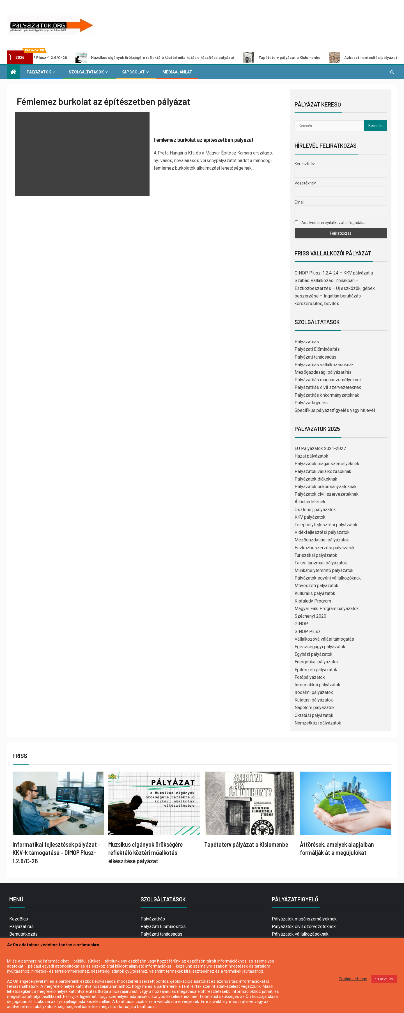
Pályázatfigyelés (311, 402)
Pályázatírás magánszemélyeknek (328, 379)
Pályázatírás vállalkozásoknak (324, 364)
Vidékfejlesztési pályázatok (322, 532)
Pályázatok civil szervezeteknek (327, 494)
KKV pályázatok (310, 517)
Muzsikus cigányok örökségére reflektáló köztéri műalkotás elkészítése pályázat (164, 57)
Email (299, 202)
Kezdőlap (18, 919)
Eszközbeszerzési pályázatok (325, 547)
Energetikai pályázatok (317, 661)
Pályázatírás (307, 341)
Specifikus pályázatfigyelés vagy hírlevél (335, 410)
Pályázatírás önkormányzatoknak (327, 395)
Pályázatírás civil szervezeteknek (328, 387)
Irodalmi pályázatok (314, 692)
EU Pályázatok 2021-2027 (320, 448)
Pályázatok (39, 72)
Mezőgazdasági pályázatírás (323, 372)
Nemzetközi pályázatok (318, 723)
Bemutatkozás (23, 934)
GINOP (301, 623)
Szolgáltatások (86, 72)
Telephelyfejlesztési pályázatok (326, 524)
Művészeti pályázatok (316, 585)
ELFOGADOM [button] (384, 979)
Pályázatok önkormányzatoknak (326, 486)
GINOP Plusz (308, 631)
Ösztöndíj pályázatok (315, 509)
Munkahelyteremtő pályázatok (324, 570)
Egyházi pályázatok (313, 654)
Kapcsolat (133, 72)
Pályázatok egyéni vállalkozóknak (328, 578)
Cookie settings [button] (353, 978)
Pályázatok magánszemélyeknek (327, 463)
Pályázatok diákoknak (316, 479)
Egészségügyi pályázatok (320, 646)
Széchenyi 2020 (310, 616)
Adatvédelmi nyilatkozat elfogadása (330, 222)
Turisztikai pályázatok (316, 555)
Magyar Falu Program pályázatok (327, 608)
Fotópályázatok (310, 677)
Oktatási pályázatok (314, 715)
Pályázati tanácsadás (315, 357)
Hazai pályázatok (311, 456)
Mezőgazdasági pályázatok (322, 540)
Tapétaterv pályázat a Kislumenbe (291, 57)
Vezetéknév (305, 183)
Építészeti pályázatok (316, 669)
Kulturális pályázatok (315, 593)
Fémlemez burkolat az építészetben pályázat (204, 139)
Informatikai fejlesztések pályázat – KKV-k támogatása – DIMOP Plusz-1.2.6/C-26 (57, 852)
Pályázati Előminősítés (317, 349)
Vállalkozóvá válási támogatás (324, 639)
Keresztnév (305, 163)
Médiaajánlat (177, 72)
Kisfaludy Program (313, 601)
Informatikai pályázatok (317, 684)
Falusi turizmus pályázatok (321, 563)
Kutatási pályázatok (314, 700)
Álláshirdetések (310, 501)
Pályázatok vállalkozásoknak (323, 471)
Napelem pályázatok (315, 707)
